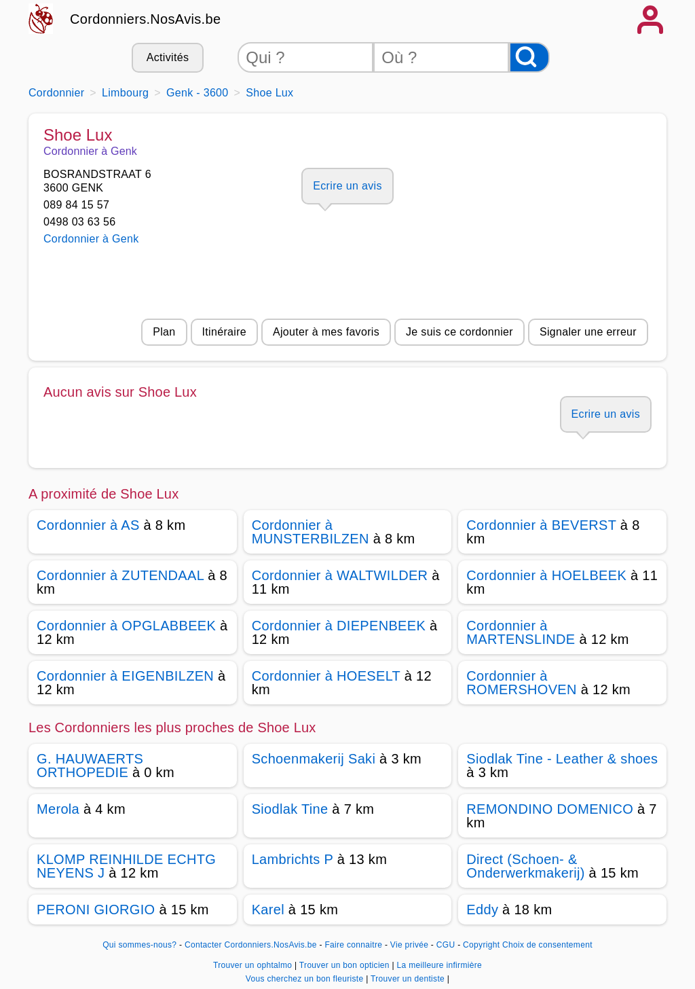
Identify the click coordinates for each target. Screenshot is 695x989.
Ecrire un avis (347, 186)
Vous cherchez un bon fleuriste (306, 979)
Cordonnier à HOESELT (326, 675)
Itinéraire (224, 332)
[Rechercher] (529, 57)
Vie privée (409, 945)
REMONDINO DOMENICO (549, 809)
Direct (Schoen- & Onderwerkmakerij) (525, 866)
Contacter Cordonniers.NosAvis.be (251, 945)
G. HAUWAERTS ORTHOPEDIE (90, 765)
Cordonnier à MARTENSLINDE (520, 632)
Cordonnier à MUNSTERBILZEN (310, 532)
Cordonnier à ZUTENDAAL (120, 575)
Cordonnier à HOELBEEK (546, 575)
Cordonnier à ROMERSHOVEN (521, 682)
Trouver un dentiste (409, 979)
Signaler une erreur (588, 332)
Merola (58, 809)
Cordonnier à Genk (91, 239)
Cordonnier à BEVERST (541, 525)
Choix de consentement (547, 945)
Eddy (482, 909)
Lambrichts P (292, 859)
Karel (268, 909)
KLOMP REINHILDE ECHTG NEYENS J (126, 866)
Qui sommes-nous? (139, 945)
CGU (445, 945)
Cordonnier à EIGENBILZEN (125, 675)
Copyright (481, 945)
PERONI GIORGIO (96, 909)
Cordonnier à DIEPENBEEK (339, 625)
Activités (168, 57)
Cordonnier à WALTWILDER (340, 575)
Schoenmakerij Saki (314, 758)
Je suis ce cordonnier (459, 332)
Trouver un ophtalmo (254, 965)
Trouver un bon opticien (345, 965)
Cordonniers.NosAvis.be (145, 19)
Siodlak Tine (290, 809)
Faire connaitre (353, 945)
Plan (164, 332)
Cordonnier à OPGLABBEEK (126, 625)
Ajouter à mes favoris (326, 332)
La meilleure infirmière (439, 965)
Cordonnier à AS (88, 525)
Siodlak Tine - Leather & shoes (562, 758)
